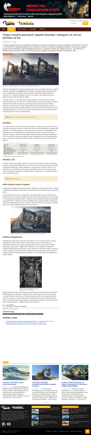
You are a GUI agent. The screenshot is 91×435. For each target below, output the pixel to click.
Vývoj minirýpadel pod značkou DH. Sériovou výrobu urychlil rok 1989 (26, 324)
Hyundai (6, 314)
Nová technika (15, 179)
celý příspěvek (17, 397)
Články (11, 29)
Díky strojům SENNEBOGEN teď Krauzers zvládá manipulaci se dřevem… (79, 417)
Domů (3, 29)
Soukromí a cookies (76, 431)
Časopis (42, 29)
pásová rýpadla (30, 314)
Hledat (85, 23)
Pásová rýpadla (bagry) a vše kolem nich (24, 117)
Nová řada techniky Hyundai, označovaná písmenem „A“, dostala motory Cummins (30, 321)
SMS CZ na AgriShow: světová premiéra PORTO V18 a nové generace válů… (78, 411)
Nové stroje (39, 314)
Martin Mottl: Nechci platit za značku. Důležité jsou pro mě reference (26, 322)
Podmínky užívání (64, 431)
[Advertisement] (31, 343)
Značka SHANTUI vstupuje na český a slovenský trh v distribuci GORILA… (49, 423)
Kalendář (33, 29)
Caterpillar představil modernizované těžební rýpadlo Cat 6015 (49, 417)
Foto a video (22, 29)
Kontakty (48, 431)
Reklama (54, 431)
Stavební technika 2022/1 (17, 314)
